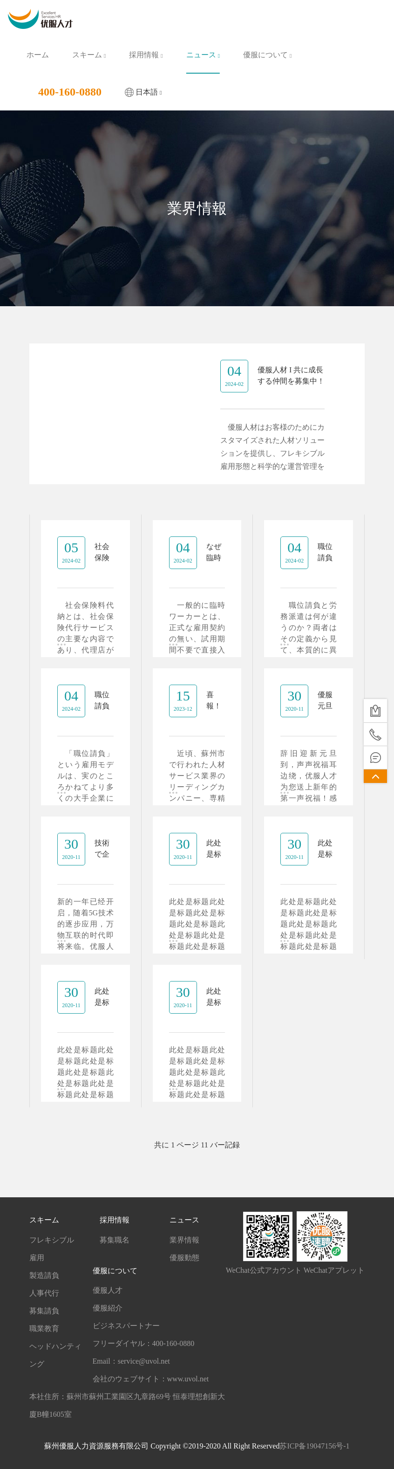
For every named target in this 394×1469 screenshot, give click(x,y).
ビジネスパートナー (126, 1326)
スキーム (89, 55)
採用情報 (146, 55)
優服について (267, 55)
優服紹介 (107, 1308)
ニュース (203, 55)
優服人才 (107, 1290)
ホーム (38, 55)
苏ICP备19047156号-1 (314, 1446)
